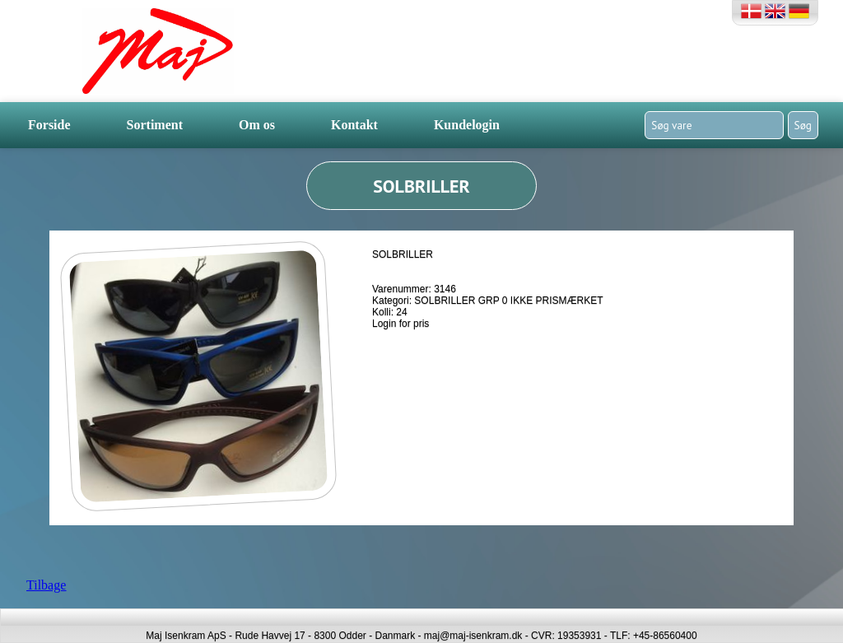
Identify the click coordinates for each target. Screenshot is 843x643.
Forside (49, 125)
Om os (257, 125)
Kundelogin (467, 125)
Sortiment (155, 125)
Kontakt (354, 125)
